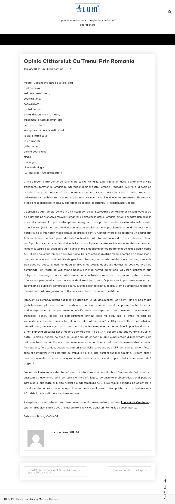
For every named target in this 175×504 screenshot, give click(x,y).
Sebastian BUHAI (61, 69)
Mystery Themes (48, 499)
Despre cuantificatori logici (129, 470)
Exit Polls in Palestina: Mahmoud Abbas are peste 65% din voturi (54, 471)
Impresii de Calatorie (135, 402)
